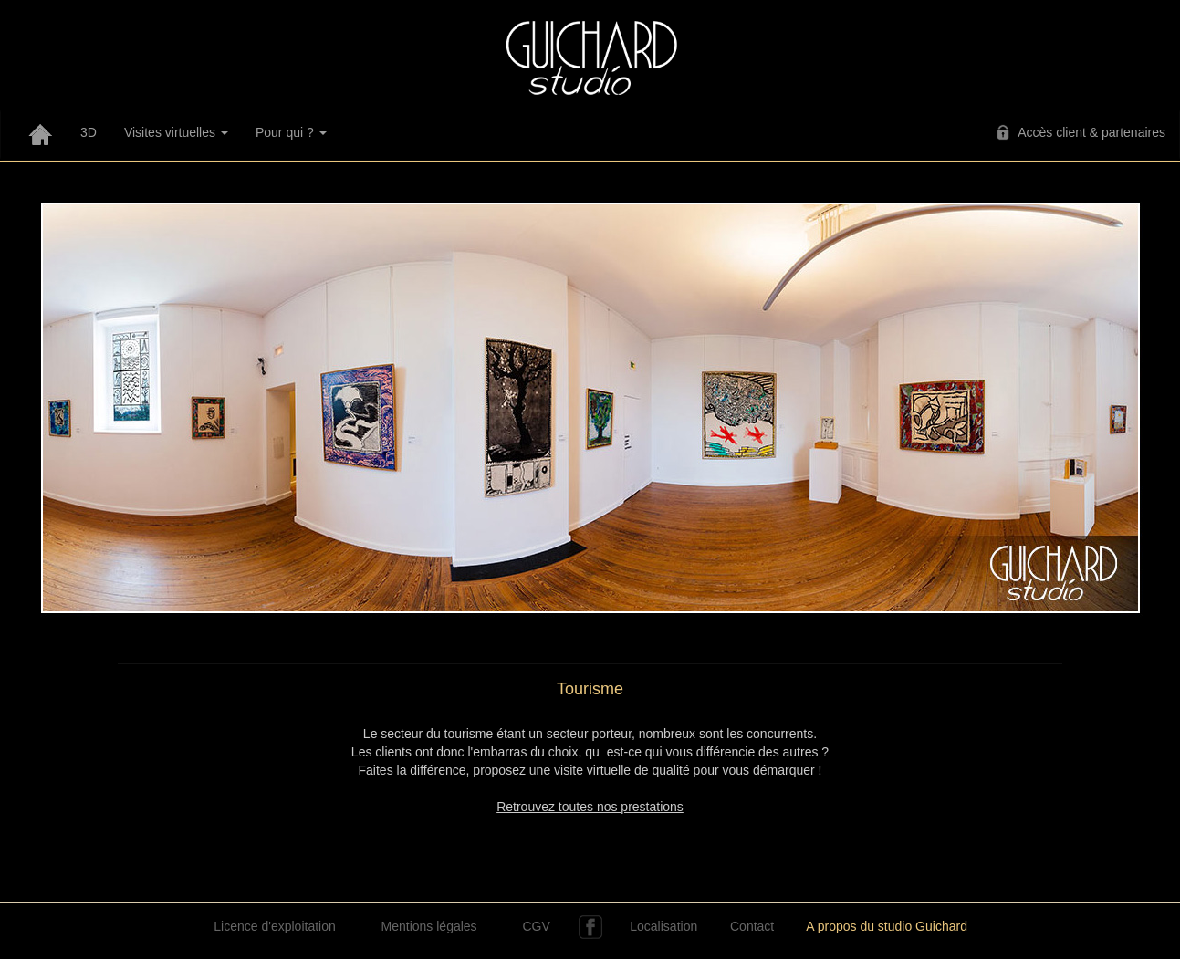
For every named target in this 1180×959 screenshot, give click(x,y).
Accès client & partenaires (1091, 132)
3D (88, 132)
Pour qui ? (291, 132)
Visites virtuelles (176, 132)
